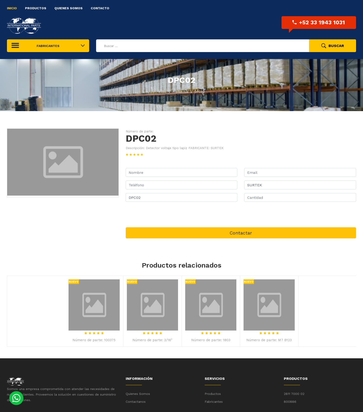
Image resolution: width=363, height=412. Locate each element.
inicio (162, 92)
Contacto (100, 8)
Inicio (12, 8)
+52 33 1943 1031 (318, 22)
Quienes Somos (68, 8)
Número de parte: (139, 131)
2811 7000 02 (294, 394)
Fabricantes (214, 401)
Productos (35, 8)
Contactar (241, 233)
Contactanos (136, 401)
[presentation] (161, 215)
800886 (290, 401)
